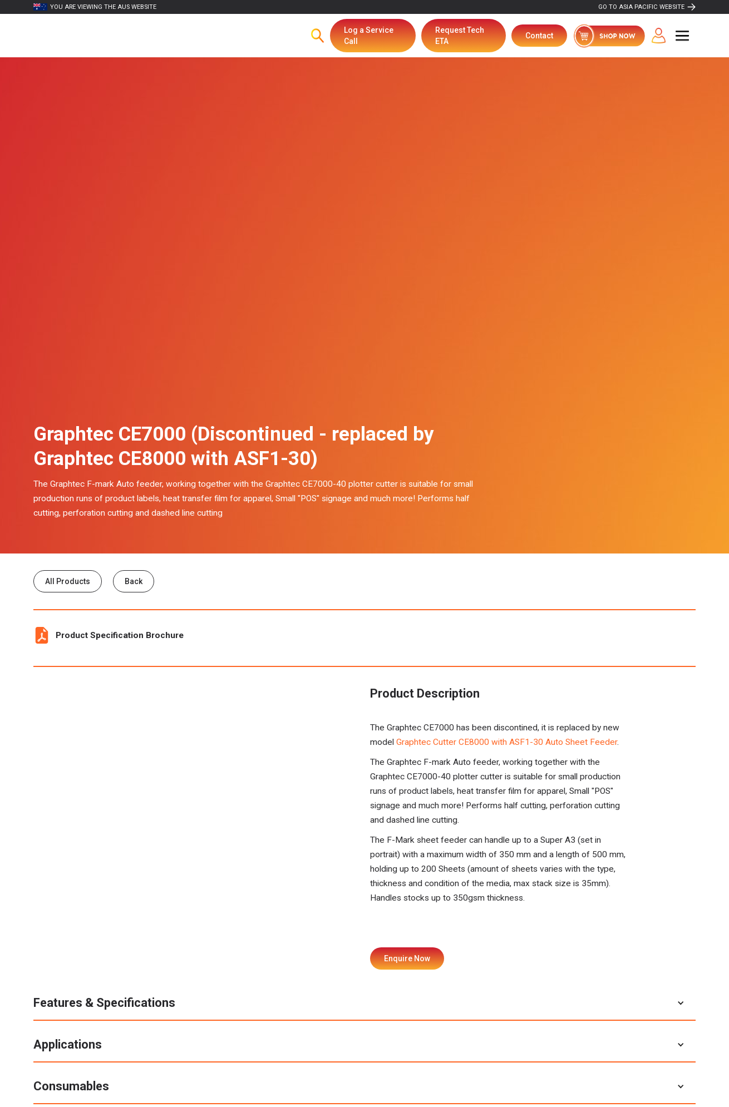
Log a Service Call (368, 36)
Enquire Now (407, 958)
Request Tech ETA (459, 36)
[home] (91, 35)
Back (133, 581)
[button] (682, 35)
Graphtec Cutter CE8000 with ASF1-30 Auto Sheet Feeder (506, 742)
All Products (67, 581)
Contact (539, 35)
